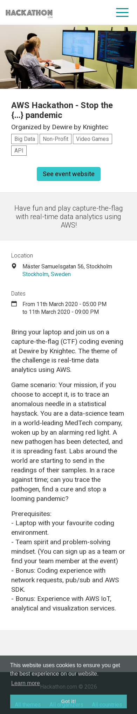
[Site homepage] (29, 12)
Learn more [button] (25, 683)
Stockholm (35, 274)
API (18, 150)
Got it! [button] (68, 701)
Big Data (24, 139)
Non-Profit (55, 139)
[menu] (122, 12)
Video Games (92, 139)
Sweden (61, 274)
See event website (69, 174)
